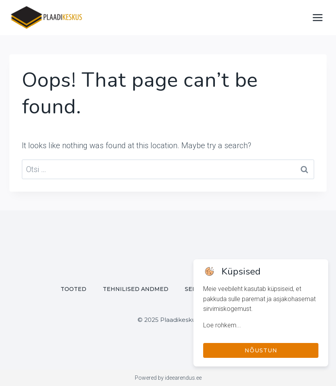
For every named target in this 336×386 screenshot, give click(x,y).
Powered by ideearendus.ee (168, 378)
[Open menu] (317, 17)
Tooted (73, 289)
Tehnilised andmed (135, 289)
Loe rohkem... (222, 325)
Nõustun (261, 350)
